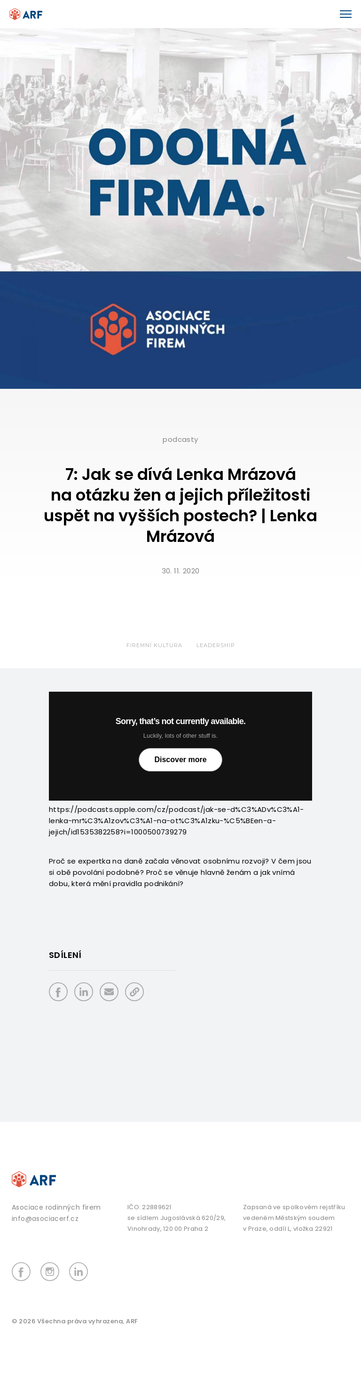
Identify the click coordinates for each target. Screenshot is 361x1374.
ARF (132, 1321)
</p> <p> (180, 746)
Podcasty (180, 439)
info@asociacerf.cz (45, 1218)
